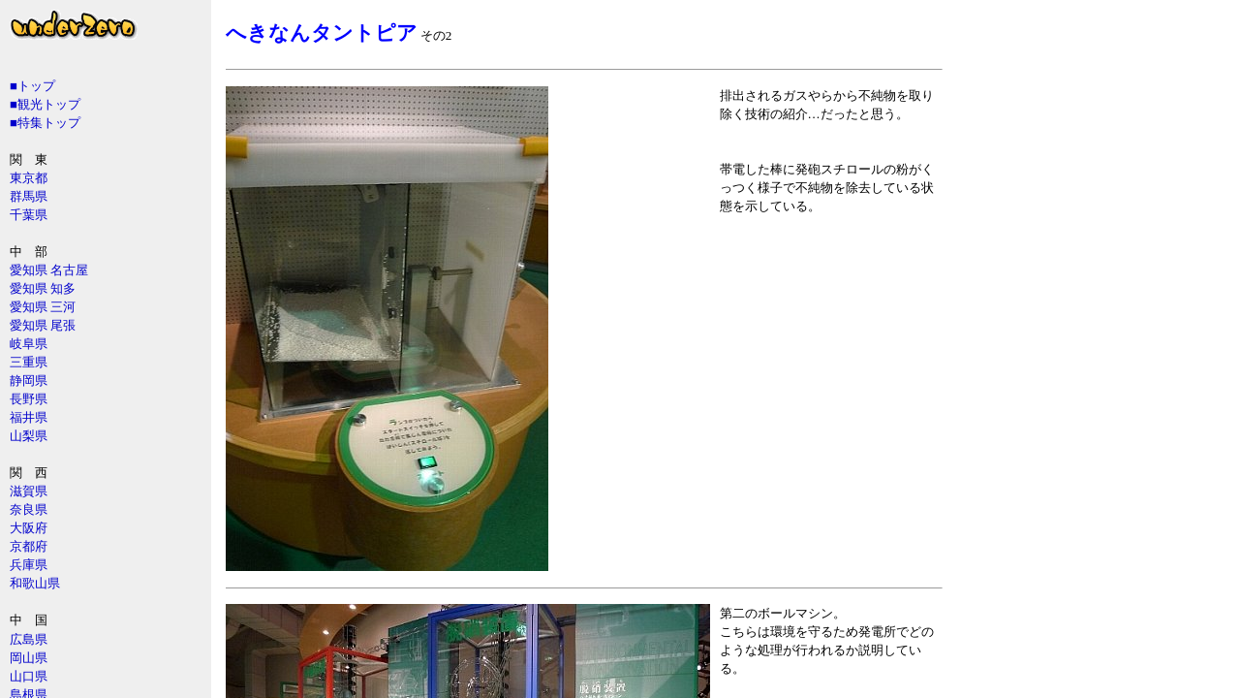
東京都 (28, 178)
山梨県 (28, 435)
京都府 (28, 546)
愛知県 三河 (43, 307)
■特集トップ (45, 122)
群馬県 (28, 196)
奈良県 (28, 509)
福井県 (28, 417)
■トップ (32, 86)
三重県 (28, 362)
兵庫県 (28, 564)
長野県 (28, 399)
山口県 (28, 676)
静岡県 (28, 380)
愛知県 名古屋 (49, 270)
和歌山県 (35, 583)
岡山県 (28, 657)
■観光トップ (45, 104)
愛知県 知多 (43, 288)
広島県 (28, 639)
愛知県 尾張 (43, 325)
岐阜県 (28, 343)
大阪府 (28, 528)
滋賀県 (28, 491)
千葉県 (28, 214)
